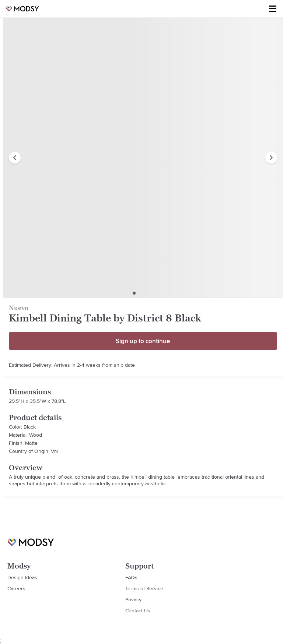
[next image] (271, 157)
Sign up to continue (143, 341)
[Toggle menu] (272, 9)
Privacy (133, 599)
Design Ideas (22, 577)
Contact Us (137, 610)
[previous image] (15, 157)
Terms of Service (144, 588)
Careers (16, 588)
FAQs (131, 577)
